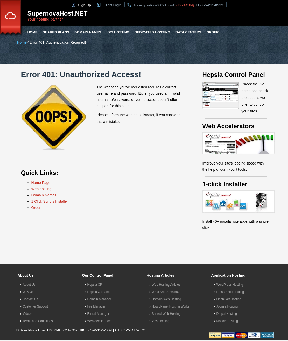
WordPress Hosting (229, 285)
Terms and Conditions (38, 321)
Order (212, 32)
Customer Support (35, 306)
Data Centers (188, 32)
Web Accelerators (99, 321)
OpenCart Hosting (228, 299)
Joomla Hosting (227, 306)
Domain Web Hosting (166, 299)
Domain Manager (99, 299)
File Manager (96, 306)
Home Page (41, 183)
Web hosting (41, 189)
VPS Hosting (117, 32)
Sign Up (84, 5)
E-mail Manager (98, 314)
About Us (29, 285)
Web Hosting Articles (166, 285)
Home (32, 32)
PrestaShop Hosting (230, 292)
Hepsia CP (94, 285)
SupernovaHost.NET (57, 13)
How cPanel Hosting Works (170, 306)
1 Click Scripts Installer (49, 201)
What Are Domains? (166, 292)
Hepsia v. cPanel (98, 292)
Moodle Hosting (227, 321)
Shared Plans (56, 32)
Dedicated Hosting (152, 32)
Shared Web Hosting (166, 314)
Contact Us (30, 299)
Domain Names (87, 32)
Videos (27, 314)
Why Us (28, 292)
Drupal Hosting (226, 314)
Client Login (113, 5)
